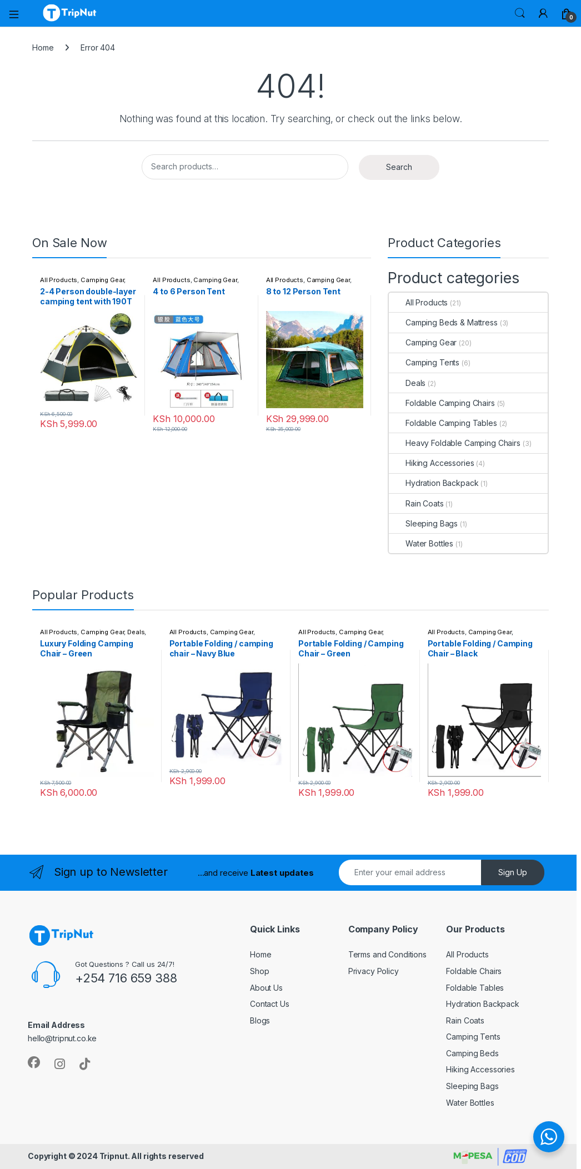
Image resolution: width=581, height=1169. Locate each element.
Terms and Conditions (387, 954)
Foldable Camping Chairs (442, 403)
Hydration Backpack (433, 483)
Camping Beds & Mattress (443, 322)
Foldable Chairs (474, 971)
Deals (407, 383)
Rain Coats (416, 503)
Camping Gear (102, 280)
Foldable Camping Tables (443, 423)
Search (520, 13)
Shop (259, 971)
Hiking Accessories (431, 463)
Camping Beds (472, 1053)
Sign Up (512, 872)
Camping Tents (424, 362)
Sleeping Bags (423, 523)
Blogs (260, 1020)
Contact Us (269, 1004)
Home (42, 47)
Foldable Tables (475, 987)
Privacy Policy (373, 971)
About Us (266, 987)
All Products (58, 280)
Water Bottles (421, 543)
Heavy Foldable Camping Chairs (454, 443)
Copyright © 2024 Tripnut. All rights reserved (116, 1156)
